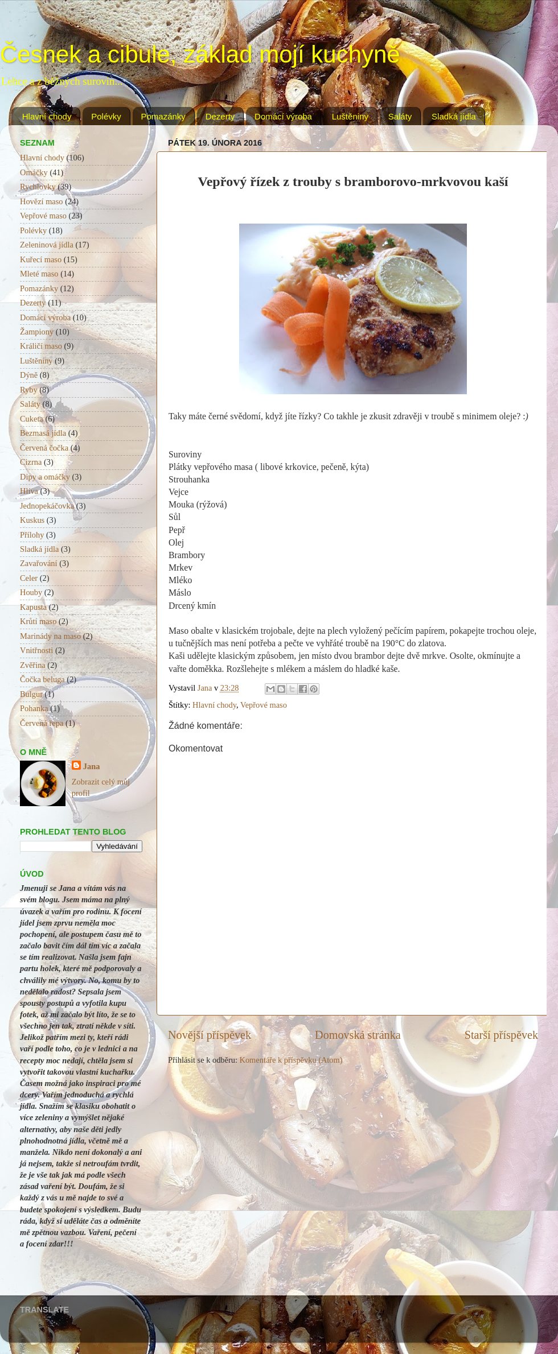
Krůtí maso (38, 621)
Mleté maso (39, 273)
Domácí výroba (283, 116)
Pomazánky (163, 116)
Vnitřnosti (36, 650)
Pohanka (34, 708)
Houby (31, 592)
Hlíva (29, 491)
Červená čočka (44, 447)
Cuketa (31, 418)
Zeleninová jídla (46, 244)
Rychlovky (38, 186)
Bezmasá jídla (43, 432)
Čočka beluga (42, 679)
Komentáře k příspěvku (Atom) (291, 1059)
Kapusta (33, 607)
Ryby (29, 389)
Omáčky (34, 172)
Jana (91, 766)
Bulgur (31, 694)
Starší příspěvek (501, 1035)
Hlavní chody (47, 116)
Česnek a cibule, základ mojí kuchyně (200, 54)
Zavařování (39, 563)
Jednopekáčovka (47, 505)
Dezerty (220, 116)
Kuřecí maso (40, 259)
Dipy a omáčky (45, 476)
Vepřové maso (263, 704)
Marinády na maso (50, 636)
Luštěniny (350, 116)
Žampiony (37, 331)
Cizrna (31, 462)
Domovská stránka (358, 1035)
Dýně (29, 374)
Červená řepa (41, 723)
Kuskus (32, 520)
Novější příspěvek (209, 1035)
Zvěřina (33, 665)
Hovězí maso (41, 201)
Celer (29, 578)
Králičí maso (41, 345)
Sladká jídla (454, 116)
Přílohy (32, 534)
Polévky (106, 116)
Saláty (400, 116)
